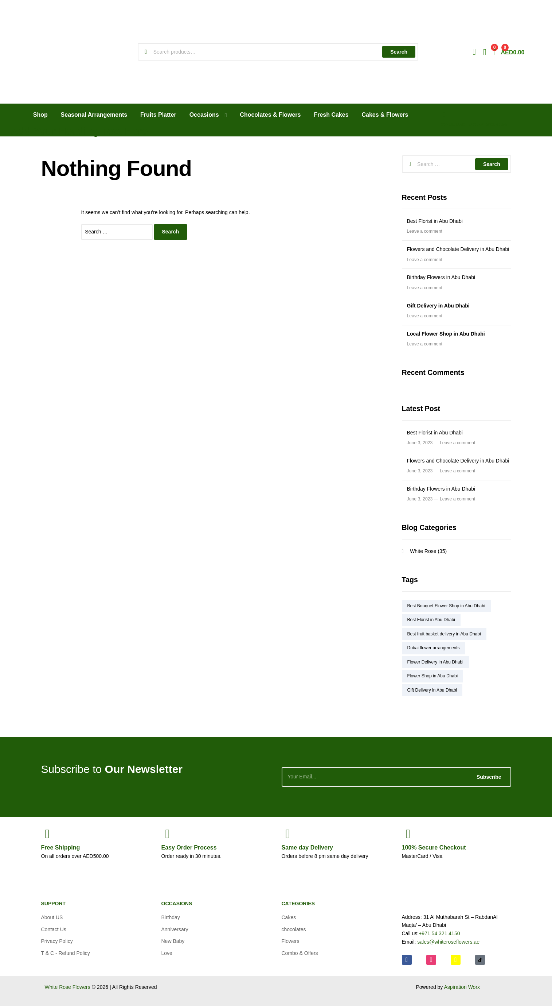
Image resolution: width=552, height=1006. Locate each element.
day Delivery (307, 847)
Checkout (434, 847)
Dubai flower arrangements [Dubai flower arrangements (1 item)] (433, 647)
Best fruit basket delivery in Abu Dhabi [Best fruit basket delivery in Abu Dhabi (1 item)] (444, 634)
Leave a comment (424, 231)
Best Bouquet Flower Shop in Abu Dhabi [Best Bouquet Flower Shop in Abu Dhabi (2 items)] (446, 605)
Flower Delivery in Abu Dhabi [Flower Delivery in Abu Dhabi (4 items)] (435, 662)
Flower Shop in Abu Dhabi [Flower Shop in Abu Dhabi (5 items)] (432, 675)
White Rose (423, 551)
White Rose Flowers (67, 987)
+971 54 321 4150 (439, 933)
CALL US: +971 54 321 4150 (474, 124)
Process (189, 847)
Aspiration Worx (462, 987)
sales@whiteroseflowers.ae (448, 942)
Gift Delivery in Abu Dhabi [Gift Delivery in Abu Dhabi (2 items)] (432, 690)
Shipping (60, 847)
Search (398, 52)
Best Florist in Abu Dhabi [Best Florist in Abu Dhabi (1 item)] (431, 619)
